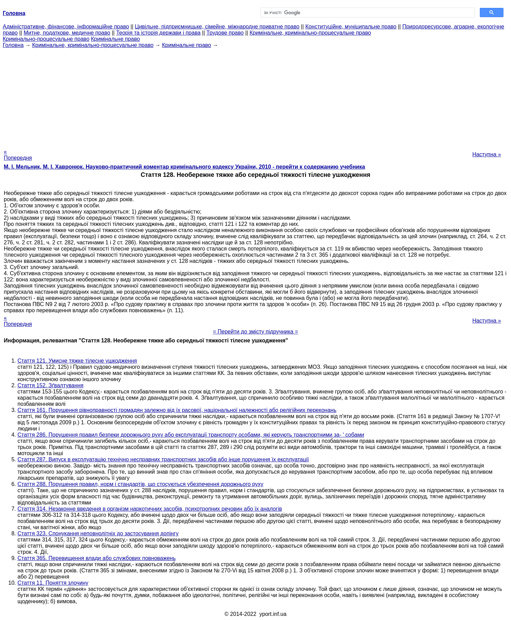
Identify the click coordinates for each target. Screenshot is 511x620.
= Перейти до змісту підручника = (255, 332)
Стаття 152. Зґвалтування (50, 385)
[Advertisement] (255, 96)
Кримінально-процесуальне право (46, 39)
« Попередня (18, 155)
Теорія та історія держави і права (158, 33)
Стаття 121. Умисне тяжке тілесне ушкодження (77, 361)
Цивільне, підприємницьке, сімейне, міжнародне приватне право (217, 26)
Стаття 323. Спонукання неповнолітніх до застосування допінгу (98, 533)
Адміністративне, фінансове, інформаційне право (66, 26)
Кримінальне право (115, 39)
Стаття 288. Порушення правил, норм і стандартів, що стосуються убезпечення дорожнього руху (140, 484)
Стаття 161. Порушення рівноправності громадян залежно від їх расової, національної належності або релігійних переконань (176, 410)
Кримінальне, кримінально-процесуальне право (310, 33)
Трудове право (225, 33)
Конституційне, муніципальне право (351, 26)
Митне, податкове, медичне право (67, 33)
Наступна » (486, 154)
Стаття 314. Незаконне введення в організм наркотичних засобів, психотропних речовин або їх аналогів (149, 509)
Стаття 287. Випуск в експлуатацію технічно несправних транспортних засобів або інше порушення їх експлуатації (163, 459)
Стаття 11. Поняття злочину (52, 583)
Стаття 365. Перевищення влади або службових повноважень (96, 558)
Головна (13, 45)
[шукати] (367, 13)
